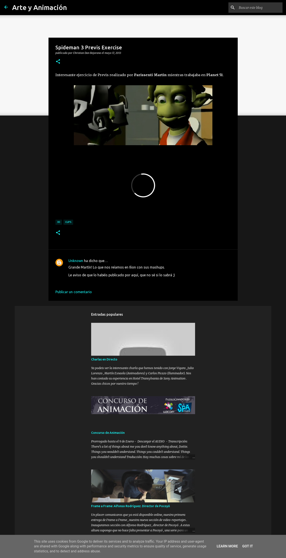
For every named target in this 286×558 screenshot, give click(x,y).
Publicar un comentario (73, 292)
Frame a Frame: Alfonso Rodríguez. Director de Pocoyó (130, 506)
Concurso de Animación (108, 432)
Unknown (75, 261)
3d (58, 222)
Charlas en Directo (104, 359)
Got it (247, 546)
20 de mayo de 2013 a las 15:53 (93, 281)
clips (68, 222)
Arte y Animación (39, 7)
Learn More (227, 546)
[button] (58, 61)
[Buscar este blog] (260, 7)
